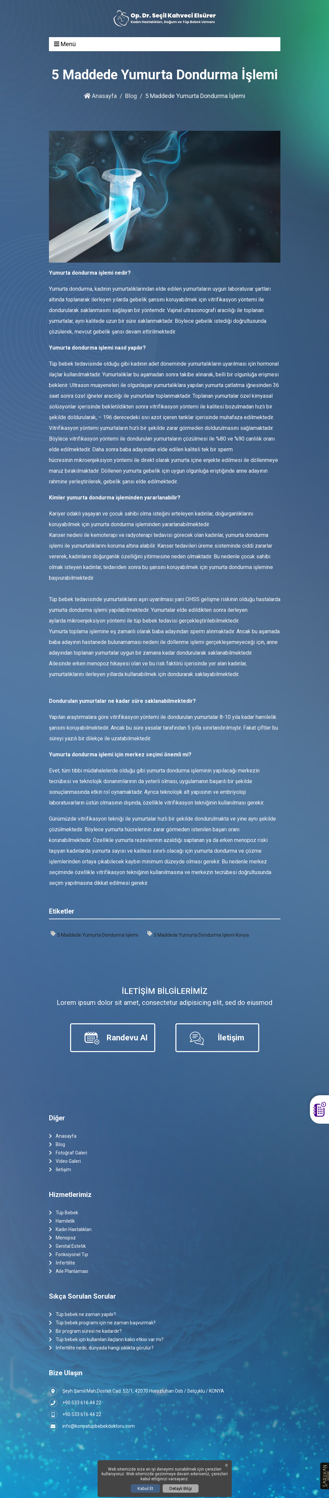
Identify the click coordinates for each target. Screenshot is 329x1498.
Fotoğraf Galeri (68, 1153)
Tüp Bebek (63, 1213)
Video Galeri (65, 1161)
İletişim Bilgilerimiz (165, 991)
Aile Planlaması (68, 1271)
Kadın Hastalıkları (70, 1229)
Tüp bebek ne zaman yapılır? (82, 1314)
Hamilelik (62, 1221)
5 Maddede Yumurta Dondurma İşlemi (94, 934)
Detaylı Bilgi (180, 1488)
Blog (131, 95)
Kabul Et (145, 1488)
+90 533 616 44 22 (75, 1403)
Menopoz (62, 1238)
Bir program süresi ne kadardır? (85, 1331)
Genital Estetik (67, 1246)
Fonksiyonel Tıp (68, 1254)
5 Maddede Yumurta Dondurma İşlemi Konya (198, 934)
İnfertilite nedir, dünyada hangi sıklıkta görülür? (101, 1348)
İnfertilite (62, 1263)
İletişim (60, 1169)
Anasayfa (100, 95)
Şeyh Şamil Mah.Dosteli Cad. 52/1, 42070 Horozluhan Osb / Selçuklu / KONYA (136, 1391)
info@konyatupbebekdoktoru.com (92, 1426)
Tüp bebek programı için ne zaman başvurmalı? (102, 1323)
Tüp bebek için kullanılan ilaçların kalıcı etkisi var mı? (106, 1339)
